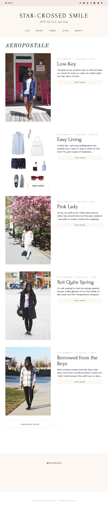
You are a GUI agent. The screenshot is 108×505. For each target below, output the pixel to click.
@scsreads (54, 463)
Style (66, 31)
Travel (52, 31)
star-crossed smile (54, 15)
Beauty (79, 31)
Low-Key (66, 64)
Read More (80, 82)
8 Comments (64, 134)
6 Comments (64, 59)
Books (39, 31)
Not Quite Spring (75, 282)
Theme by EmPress (67, 500)
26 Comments (64, 201)
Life (27, 31)
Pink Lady (67, 206)
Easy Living (69, 139)
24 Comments (64, 277)
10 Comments (64, 353)
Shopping (93, 134)
